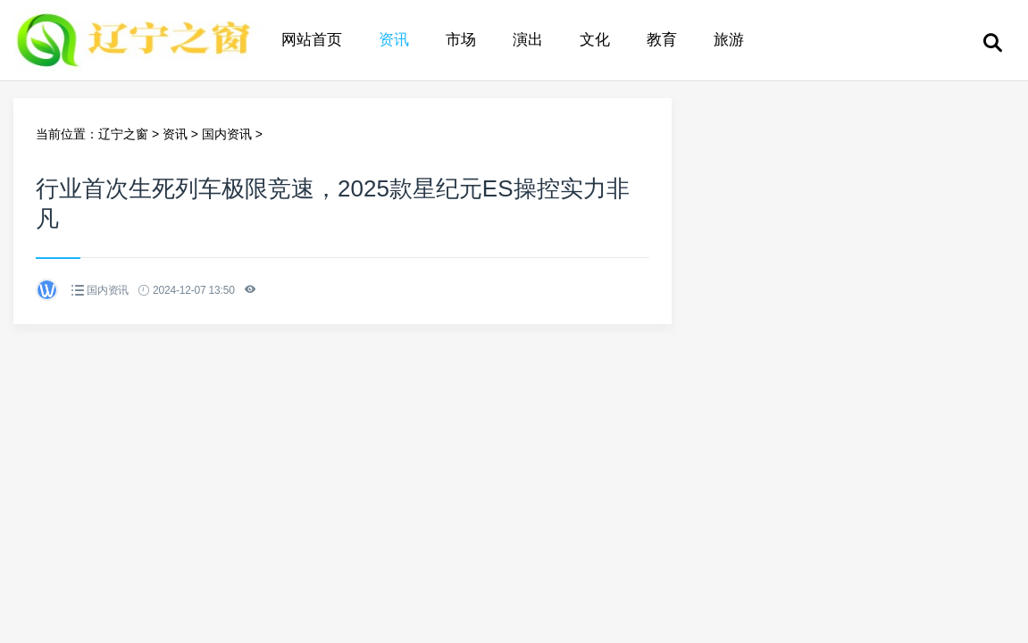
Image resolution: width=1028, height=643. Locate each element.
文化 (595, 39)
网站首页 (311, 39)
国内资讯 (227, 134)
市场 (461, 39)
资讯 (394, 39)
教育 (662, 39)
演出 (528, 39)
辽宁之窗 (123, 134)
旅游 (729, 39)
